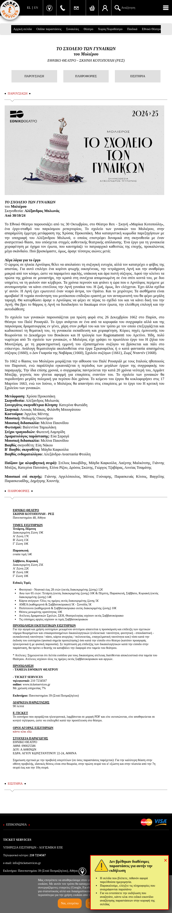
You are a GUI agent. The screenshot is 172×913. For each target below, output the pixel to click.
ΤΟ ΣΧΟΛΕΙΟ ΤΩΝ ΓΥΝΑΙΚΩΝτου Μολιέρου (85, 51)
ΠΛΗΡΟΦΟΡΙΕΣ (86, 76)
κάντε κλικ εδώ (22, 731)
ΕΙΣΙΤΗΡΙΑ (137, 76)
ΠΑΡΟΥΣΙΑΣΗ (34, 76)
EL (29, 7)
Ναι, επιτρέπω (70, 903)
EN (36, 7)
